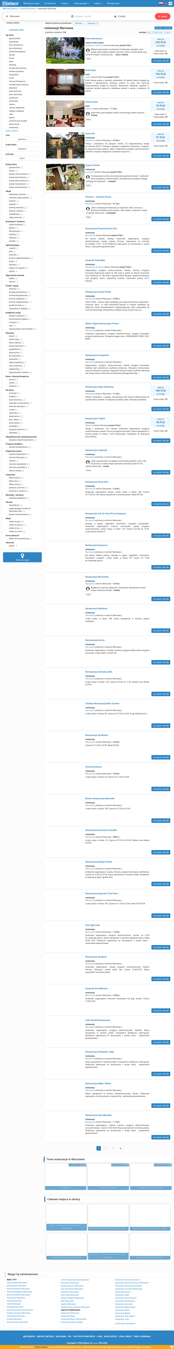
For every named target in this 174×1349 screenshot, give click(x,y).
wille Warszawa (67, 1301)
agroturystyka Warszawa (17, 1283)
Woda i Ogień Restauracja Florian (102, 323)
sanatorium (12, 97)
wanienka (13, 432)
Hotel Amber (91, 102)
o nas (99, 1336)
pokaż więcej (12, 131)
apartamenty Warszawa (16, 1286)
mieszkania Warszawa (16, 1316)
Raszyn (88, 109)
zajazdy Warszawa (68, 1304)
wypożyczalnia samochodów (21, 329)
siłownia (12, 386)
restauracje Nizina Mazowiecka (73, 1319)
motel (10, 78)
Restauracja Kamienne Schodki (101, 830)
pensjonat (11, 88)
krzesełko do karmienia (18, 403)
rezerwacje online (15, 29)
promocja (9, 154)
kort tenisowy (14, 356)
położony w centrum (17, 491)
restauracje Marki (122, 1310)
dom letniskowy (14, 48)
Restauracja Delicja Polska (98, 861)
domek (10, 55)
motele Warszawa (14, 1319)
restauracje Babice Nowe (125, 1307)
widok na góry (15, 521)
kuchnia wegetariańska (18, 302)
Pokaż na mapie (22, 557)
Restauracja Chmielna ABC (98, 671)
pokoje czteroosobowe (18, 174)
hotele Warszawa (14, 1304)
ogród (11, 271)
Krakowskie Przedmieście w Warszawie (108, 1228)
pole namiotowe (14, 94)
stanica (10, 104)
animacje (13, 393)
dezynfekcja (14, 505)
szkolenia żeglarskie (17, 498)
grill (10, 251)
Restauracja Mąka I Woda (98, 1083)
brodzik (12, 396)
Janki (87, 77)
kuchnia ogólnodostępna (19, 258)
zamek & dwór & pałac (16, 121)
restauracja (12, 127)
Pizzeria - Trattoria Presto (98, 197)
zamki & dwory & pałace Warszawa (75, 1307)
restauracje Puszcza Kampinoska (128, 1289)
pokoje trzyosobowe (17, 184)
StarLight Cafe (92, 925)
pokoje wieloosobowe (18, 187)
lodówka (12, 264)
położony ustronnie (17, 487)
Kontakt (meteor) (45, 1336)
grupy (11, 545)
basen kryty (14, 339)
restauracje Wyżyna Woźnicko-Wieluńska (131, 1283)
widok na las (14, 528)
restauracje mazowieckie (125, 1323)
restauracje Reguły (122, 1313)
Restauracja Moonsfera (97, 576)
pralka (11, 278)
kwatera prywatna (15, 71)
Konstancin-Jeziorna (93, 45)
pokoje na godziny (16, 315)
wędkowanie (14, 369)
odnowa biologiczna (15, 81)
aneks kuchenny (15, 224)
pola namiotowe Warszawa (72, 1289)
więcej (88, 59)
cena (8, 135)
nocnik (12, 409)
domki (11, 170)
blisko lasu (13, 481)
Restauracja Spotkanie (96, 735)
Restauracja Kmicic (95, 640)
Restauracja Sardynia (96, 956)
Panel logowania (142, 1336)
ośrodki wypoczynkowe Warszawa (75, 1280)
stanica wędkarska (15, 107)
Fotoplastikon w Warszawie (150, 1257)
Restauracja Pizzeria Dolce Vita (101, 228)
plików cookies (41, 1347)
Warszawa (89, 140)
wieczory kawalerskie (18, 464)
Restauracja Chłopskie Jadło (99, 1051)
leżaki (11, 261)
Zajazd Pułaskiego (108, 1188)
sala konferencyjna (17, 457)
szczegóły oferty (161, 61)
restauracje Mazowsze (70, 1313)
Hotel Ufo (90, 133)
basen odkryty (15, 342)
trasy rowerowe (15, 365)
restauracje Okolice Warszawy (127, 1280)
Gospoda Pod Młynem (96, 988)
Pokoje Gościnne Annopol (151, 1188)
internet (12, 201)
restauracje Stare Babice (125, 1316)
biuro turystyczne (14, 45)
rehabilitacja (14, 214)
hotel (9, 61)
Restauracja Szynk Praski (98, 292)
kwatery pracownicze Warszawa (20, 1310)
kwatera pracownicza (16, 68)
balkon (12, 228)
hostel (10, 58)
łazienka (12, 234)
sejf (10, 325)
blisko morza (14, 484)
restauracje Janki (122, 1319)
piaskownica (14, 416)
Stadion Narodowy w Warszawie (67, 1257)
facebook (29, 1336)
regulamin (61, 1336)
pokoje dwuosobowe (17, 177)
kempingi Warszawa (15, 1307)
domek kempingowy (15, 51)
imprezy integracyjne (17, 454)
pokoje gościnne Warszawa (72, 1286)
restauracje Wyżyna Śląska (72, 1322)
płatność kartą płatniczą (19, 538)
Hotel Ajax (90, 70)
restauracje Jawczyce (124, 1304)
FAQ (69, 1336)
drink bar (12, 288)
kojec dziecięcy (15, 399)
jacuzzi (12, 379)
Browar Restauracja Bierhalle (100, 798)
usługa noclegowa (15, 111)
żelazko (12, 241)
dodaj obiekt (125, 1336)
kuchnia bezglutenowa (18, 295)
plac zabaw (13, 419)
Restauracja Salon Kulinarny (99, 387)
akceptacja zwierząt (17, 194)
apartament (12, 41)
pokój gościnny (13, 91)
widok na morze (15, 531)
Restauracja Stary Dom (96, 481)
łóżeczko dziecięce (17, 406)
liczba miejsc (11, 145)
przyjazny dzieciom (17, 429)
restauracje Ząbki (122, 1295)
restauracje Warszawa (70, 1292)
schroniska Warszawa (70, 1295)
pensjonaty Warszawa (70, 1283)
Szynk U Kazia (92, 165)
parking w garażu (16, 211)
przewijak (13, 426)
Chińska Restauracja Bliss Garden (102, 703)
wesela (12, 460)
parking (12, 204)
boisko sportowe (16, 346)
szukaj (163, 16)
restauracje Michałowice (125, 1301)
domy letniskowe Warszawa (18, 1289)
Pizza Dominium (93, 766)
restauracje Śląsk (68, 1316)
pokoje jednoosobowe (18, 180)
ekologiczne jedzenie (17, 292)
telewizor (13, 237)
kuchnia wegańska (16, 298)
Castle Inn (65, 1188)
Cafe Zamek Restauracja (97, 1020)
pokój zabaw (14, 423)
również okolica (11, 23)
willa (9, 114)
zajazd (10, 117)
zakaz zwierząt (15, 217)
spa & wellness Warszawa (17, 1322)
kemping (11, 64)
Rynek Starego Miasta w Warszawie (150, 1228)
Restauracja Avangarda (97, 355)
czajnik (12, 248)
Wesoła (88, 425)
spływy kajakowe (16, 362)
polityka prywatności (84, 1336)
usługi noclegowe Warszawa (72, 1298)
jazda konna (14, 352)
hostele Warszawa (14, 1301)
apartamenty (14, 167)
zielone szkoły (15, 470)
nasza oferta (110, 1336)
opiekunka (13, 413)
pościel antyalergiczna (18, 447)
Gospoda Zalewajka (95, 260)
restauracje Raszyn (123, 1292)
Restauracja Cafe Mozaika (98, 1115)
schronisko (12, 101)
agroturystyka (13, 38)
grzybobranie (14, 349)
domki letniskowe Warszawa (18, 1295)
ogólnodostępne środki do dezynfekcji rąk (18, 509)
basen (11, 336)
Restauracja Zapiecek (96, 450)
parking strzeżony (16, 207)
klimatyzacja (14, 231)
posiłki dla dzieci (16, 305)
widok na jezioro (15, 525)
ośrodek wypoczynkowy (17, 84)
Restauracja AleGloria (96, 608)
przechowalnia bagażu (18, 319)
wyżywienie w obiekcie (18, 308)
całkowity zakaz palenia (19, 197)
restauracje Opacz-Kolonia (125, 1298)
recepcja (12, 322)
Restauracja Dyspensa (96, 545)
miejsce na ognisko (17, 268)
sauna (11, 382)
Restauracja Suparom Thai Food (101, 893)
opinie (168, 32)
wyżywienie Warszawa (16, 1298)
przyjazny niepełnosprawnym (21, 440)
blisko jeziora (14, 477)
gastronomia (12, 124)
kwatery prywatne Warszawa (18, 1313)
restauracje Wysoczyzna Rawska (128, 1286)
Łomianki (89, 172)
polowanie (13, 359)
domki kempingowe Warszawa (19, 1292)
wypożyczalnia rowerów (19, 372)
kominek (12, 254)
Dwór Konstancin (93, 38)
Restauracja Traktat (95, 418)
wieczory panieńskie (17, 467)
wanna (12, 281)
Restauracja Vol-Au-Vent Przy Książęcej (105, 513)
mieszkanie (12, 74)
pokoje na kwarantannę (18, 514)
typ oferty (10, 35)
